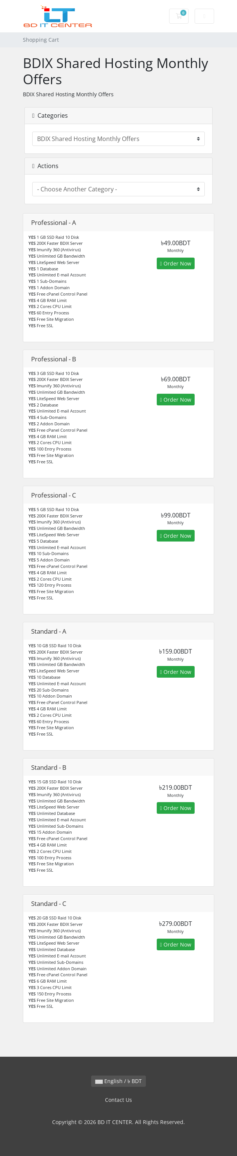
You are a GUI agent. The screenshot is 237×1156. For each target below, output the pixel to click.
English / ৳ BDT (118, 1081)
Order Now (175, 263)
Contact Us (118, 1099)
